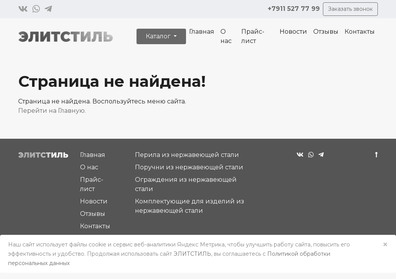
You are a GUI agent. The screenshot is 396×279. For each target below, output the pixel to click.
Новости (293, 31)
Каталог (159, 36)
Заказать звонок (350, 8)
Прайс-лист (253, 36)
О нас (226, 36)
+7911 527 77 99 (294, 8)
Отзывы (325, 31)
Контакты (360, 31)
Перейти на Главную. (52, 110)
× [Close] (385, 244)
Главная (201, 31)
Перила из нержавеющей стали (187, 154)
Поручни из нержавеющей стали (189, 167)
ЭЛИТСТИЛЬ (192, 253)
